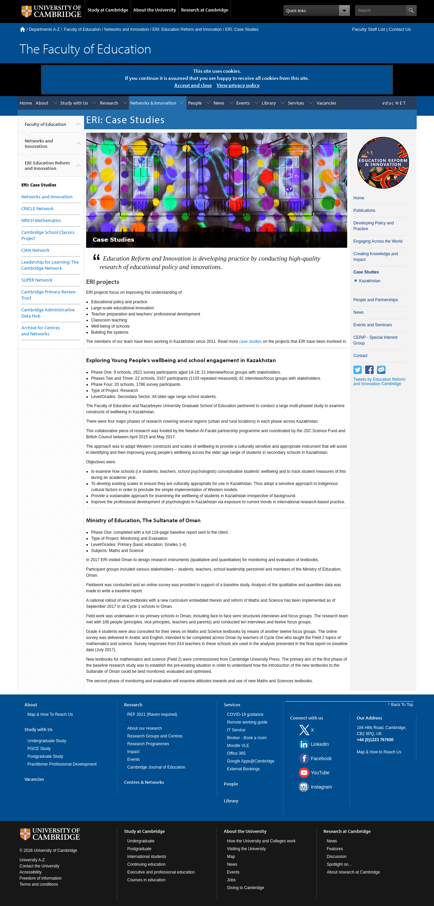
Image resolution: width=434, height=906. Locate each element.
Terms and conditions (39, 884)
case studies (250, 341)
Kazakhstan (369, 281)
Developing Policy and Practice (373, 226)
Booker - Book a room (247, 737)
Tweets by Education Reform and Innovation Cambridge (379, 381)
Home (22, 29)
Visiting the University (246, 848)
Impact (133, 751)
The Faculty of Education (85, 48)
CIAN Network (35, 250)
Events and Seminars (372, 325)
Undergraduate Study (46, 740)
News (219, 103)
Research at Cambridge (204, 10)
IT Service (236, 730)
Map (231, 856)
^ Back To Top (400, 704)
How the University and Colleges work (261, 841)
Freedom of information (41, 878)
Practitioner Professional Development (62, 764)
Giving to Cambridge (245, 887)
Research (109, 103)
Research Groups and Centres (154, 736)
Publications (364, 210)
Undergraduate (140, 841)
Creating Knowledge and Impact (375, 256)
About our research (144, 728)
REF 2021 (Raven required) (152, 714)
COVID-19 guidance (245, 714)
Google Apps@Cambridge (251, 761)
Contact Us (400, 29)
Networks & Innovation (153, 103)
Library (269, 103)
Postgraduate (139, 848)
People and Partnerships (375, 299)
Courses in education (146, 880)
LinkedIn (320, 744)
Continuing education (146, 864)
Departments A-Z (44, 29)
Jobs (231, 880)
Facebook (321, 758)
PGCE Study (39, 748)
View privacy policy (238, 85)
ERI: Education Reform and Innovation (187, 29)
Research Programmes (148, 744)
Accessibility (31, 872)
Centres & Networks (144, 782)
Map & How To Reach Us (50, 714)
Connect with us (306, 718)
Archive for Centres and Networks (40, 331)
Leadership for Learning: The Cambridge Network (50, 265)
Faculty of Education (82, 29)
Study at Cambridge (107, 10)
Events (243, 103)
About (42, 103)
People (195, 103)
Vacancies (326, 103)
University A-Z (32, 860)
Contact (360, 355)
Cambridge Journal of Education (156, 767)
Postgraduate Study (45, 756)
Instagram (321, 787)
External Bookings (243, 769)
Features (335, 848)
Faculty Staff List (368, 29)
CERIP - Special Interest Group (375, 340)
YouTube (320, 772)
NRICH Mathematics (41, 220)
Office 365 (236, 753)
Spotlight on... (339, 864)
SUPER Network (37, 280)
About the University (154, 10)
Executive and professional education (161, 872)
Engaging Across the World (377, 241)
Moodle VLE (238, 745)
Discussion (337, 856)
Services (296, 103)
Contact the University (39, 866)
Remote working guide (247, 722)
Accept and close (193, 85)
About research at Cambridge (353, 872)
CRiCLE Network (37, 208)
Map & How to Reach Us (379, 752)
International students (146, 856)
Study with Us (74, 103)
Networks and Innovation (126, 29)
